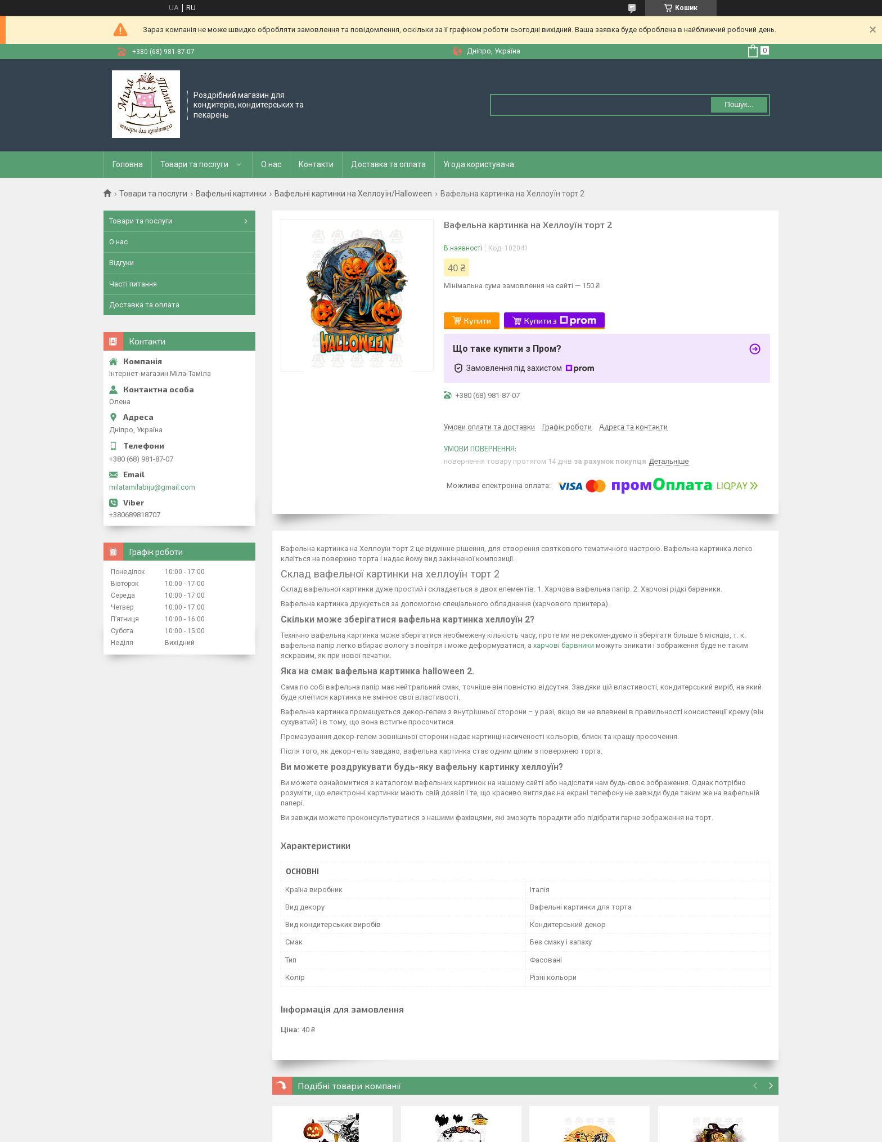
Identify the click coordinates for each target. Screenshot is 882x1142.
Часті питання (133, 284)
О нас (271, 164)
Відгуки (121, 262)
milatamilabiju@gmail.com (152, 487)
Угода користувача (478, 164)
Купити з (560, 321)
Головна (127, 164)
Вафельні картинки (231, 193)
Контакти (316, 164)
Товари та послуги (194, 164)
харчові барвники (563, 645)
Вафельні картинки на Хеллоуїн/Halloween (353, 193)
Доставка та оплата (388, 164)
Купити (477, 320)
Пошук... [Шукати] (738, 104)
